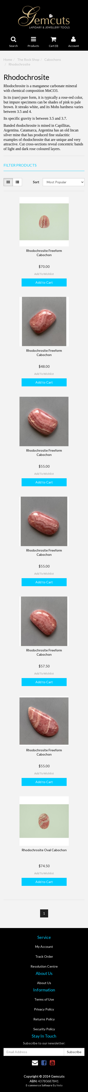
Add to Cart (44, 282)
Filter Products (20, 165)
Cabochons (52, 59)
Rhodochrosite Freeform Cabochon (44, 253)
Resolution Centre (44, 966)
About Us (44, 983)
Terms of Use (44, 999)
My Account (44, 947)
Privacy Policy (44, 1009)
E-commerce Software (39, 1085)
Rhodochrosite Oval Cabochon (44, 850)
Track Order (44, 956)
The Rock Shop (28, 59)
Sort (36, 182)
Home (8, 59)
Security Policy (44, 1029)
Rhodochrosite (19, 64)
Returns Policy (44, 1019)
